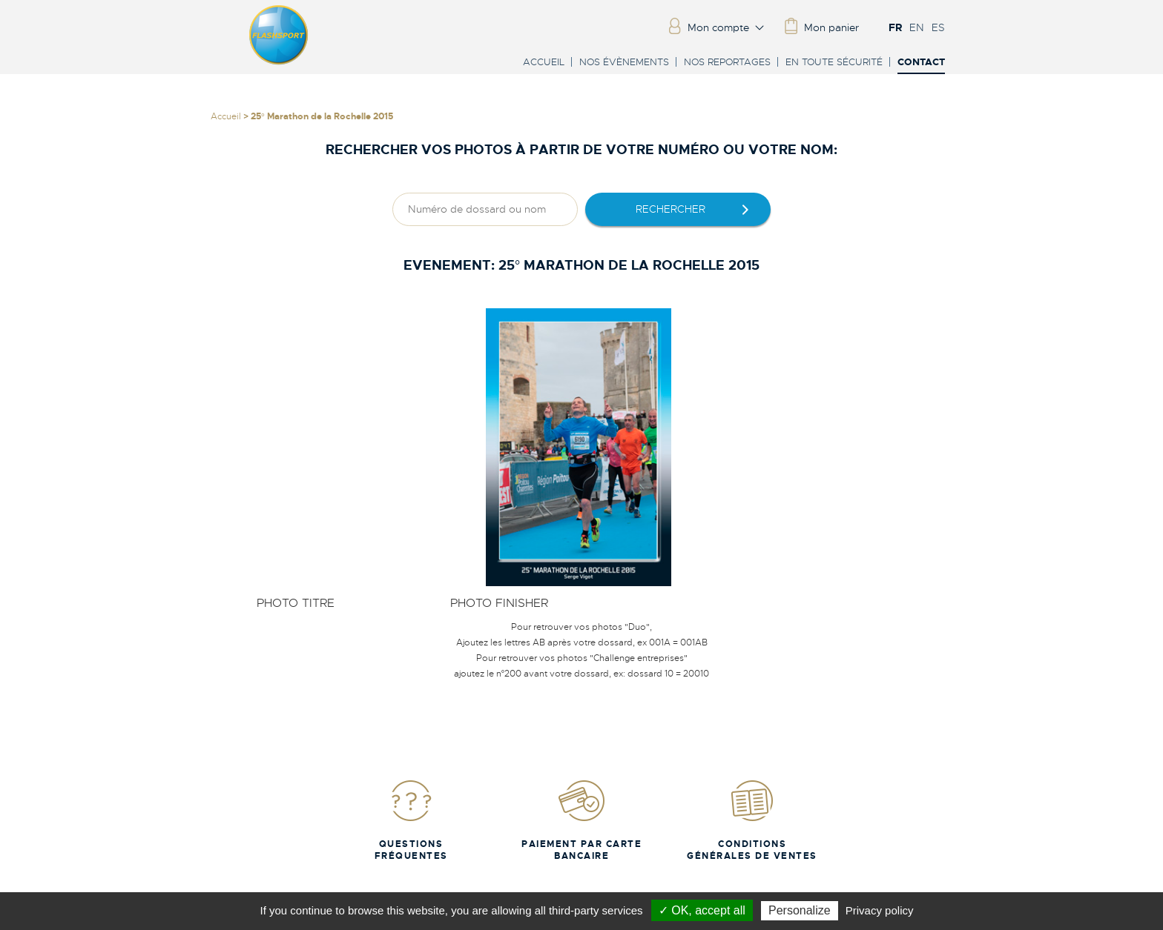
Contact (921, 62)
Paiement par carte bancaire (581, 820)
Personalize (799, 910)
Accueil (543, 62)
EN (916, 27)
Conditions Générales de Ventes (752, 820)
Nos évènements (624, 62)
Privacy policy (880, 910)
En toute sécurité (834, 62)
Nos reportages (727, 62)
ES (938, 27)
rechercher (670, 209)
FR (895, 27)
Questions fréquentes (411, 820)
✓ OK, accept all (702, 910)
